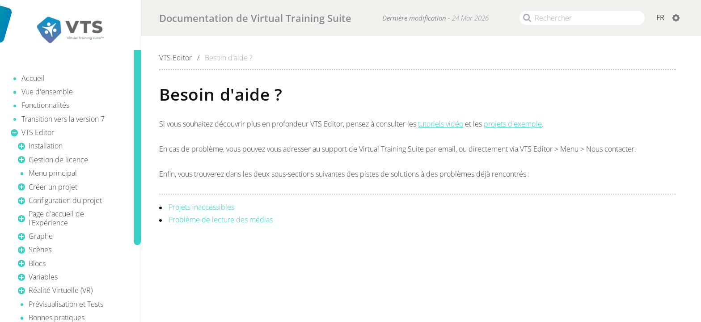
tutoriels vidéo (440, 124)
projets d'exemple (513, 124)
